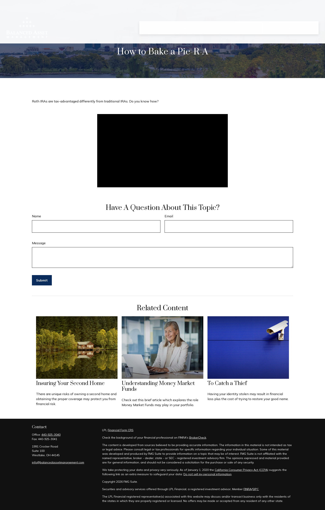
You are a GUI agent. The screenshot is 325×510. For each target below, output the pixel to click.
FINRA (248, 489)
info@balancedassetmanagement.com (58, 462)
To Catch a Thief (227, 383)
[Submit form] (42, 280)
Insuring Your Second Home (70, 383)
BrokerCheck (197, 437)
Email (169, 216)
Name (36, 216)
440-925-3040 (51, 435)
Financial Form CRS (120, 430)
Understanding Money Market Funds (158, 386)
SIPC (255, 489)
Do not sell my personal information (207, 474)
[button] (145, 16)
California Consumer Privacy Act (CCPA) (241, 470)
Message (39, 243)
